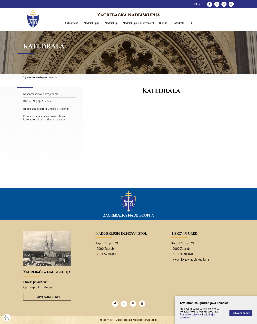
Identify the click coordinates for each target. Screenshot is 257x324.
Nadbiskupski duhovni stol (138, 22)
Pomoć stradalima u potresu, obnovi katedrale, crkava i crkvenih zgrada (44, 117)
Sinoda (163, 22)
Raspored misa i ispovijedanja (40, 93)
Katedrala (178, 22)
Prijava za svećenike (47, 296)
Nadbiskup (111, 22)
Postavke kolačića (190, 314)
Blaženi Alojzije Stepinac (37, 101)
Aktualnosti (72, 22)
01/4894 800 (109, 254)
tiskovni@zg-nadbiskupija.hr (190, 259)
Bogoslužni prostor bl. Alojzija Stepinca (46, 108)
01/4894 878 (185, 254)
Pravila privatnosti (35, 282)
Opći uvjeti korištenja (37, 287)
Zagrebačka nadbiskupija (128, 15)
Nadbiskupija (91, 22)
